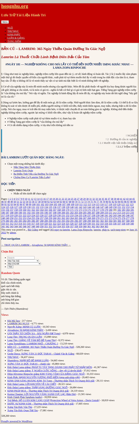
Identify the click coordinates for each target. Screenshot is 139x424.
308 (128, 221)
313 (16, 223)
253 (24, 218)
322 (54, 223)
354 (59, 226)
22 (63, 199)
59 (42, 201)
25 (72, 199)
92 (8, 204)
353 (55, 226)
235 (80, 215)
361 (89, 226)
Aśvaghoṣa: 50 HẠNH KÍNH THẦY (51, 245)
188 (12, 212)
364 (102, 226)
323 (59, 223)
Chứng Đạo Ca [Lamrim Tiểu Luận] (32, 177)
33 (96, 199)
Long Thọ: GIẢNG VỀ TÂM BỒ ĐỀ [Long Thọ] (31, 340)
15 (41, 199)
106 (59, 204)
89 (134, 201)
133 (42, 207)
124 (3, 207)
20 (56, 199)
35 (103, 199)
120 (119, 204)
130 (29, 207)
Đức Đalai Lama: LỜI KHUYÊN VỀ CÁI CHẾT (31, 384)
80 (107, 201)
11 (29, 199)
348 (33, 226)
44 (130, 199)
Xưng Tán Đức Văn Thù (19, 407)
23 (66, 199)
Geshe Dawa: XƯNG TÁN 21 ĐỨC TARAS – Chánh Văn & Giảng (40, 353)
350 (42, 226)
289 (46, 221)
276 (123, 218)
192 (29, 212)
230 (59, 215)
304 (110, 221)
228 (50, 215)
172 (76, 210)
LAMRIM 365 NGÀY (18, 323)
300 (93, 221)
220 (16, 215)
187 (7, 212)
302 (102, 221)
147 (102, 207)
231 (63, 215)
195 (42, 212)
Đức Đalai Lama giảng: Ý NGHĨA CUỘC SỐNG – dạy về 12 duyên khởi (44, 370)
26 (75, 199)
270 (98, 218)
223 (29, 215)
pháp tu (105, 229)
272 (106, 218)
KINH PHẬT (13, 34)
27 (78, 199)
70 (76, 201)
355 (63, 226)
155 (3, 210)
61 (48, 201)
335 (110, 223)
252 (20, 218)
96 (21, 204)
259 (50, 218)
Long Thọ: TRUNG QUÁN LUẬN (24, 337)
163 (37, 210)
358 (76, 226)
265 (76, 218)
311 (7, 223)
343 (12, 226)
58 (39, 201)
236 (85, 215)
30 (87, 199)
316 (29, 223)
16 (44, 199)
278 (132, 218)
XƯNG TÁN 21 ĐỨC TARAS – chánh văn (28, 364)
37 (109, 199)
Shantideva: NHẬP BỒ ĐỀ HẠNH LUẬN (28, 360)
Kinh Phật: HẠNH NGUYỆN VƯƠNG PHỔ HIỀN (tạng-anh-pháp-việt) (43, 377)
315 (24, 223)
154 (132, 207)
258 (46, 218)
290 (50, 221)
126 (12, 207)
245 (123, 215)
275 (119, 218)
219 (12, 215)
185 (132, 210)
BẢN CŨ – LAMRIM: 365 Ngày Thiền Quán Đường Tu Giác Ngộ (40, 347)
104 (51, 204)
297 (80, 221)
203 (76, 212)
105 (55, 204)
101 (38, 204)
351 (46, 226)
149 (110, 207)
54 (27, 201)
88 (131, 201)
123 (131, 204)
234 (76, 215)
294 (67, 221)
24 (69, 199)
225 (37, 215)
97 (24, 204)
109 (72, 204)
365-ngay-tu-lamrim (60, 229)
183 (123, 210)
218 (7, 215)
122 (127, 204)
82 (113, 201)
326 (72, 223)
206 (89, 212)
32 (93, 199)
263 (67, 218)
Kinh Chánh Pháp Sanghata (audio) (24, 397)
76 (94, 201)
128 (20, 207)
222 (24, 215)
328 (80, 223)
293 (63, 221)
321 (50, 223)
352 (50, 226)
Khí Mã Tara (13, 320)
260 (55, 218)
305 (115, 221)
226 (42, 215)
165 (46, 210)
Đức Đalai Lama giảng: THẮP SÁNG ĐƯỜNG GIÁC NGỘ (37, 387)
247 (132, 215)
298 (85, 221)
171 (72, 210)
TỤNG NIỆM (14, 41)
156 (7, 210)
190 (20, 212)
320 (46, 223)
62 (51, 201)
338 (123, 223)
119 (114, 204)
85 (122, 201)
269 (93, 218)
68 (70, 201)
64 (58, 201)
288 (42, 221)
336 (115, 223)
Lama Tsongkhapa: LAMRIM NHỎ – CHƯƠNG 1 (32, 343)
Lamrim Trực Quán (23, 170)
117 (106, 204)
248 (3, 218)
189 (16, 212)
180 (110, 210)
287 (37, 221)
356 (67, 226)
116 (102, 204)
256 (37, 218)
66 (64, 201)
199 (59, 212)
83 (116, 201)
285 (29, 221)
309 (132, 221)
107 (64, 204)
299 (89, 221)
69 (73, 201)
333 (102, 223)
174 (85, 210)
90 (2, 204)
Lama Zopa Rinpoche (81, 229)
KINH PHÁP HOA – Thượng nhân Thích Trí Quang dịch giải (38, 391)
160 (24, 210)
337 (119, 223)
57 (36, 201)
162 (33, 210)
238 (93, 215)
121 (123, 204)
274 (115, 218)
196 (46, 212)
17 (47, 199)
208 (98, 212)
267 (85, 218)
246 (128, 215)
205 (85, 212)
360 (85, 226)
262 (63, 218)
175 (89, 210)
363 (98, 226)
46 (2, 201)
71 (79, 201)
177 (98, 210)
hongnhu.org (14, 6)
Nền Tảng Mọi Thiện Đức (27, 167)
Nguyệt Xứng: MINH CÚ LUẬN (24, 326)
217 (3, 215)
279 (3, 221)
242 (110, 215)
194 (37, 212)
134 (46, 207)
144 (89, 207)
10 (26, 199)
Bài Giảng (33, 229)
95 (18, 204)
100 (34, 204)
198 (55, 212)
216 (132, 212)
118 (110, 204)
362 (93, 226)
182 (119, 210)
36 (106, 199)
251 (16, 218)
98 (27, 204)
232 (67, 215)
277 (128, 218)
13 (35, 199)
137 (59, 207)
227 (46, 215)
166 (50, 210)
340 (132, 223)
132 (37, 207)
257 (42, 218)
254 (29, 218)
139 (67, 207)
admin (13, 232)
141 (76, 207)
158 (16, 210)
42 (124, 199)
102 (42, 204)
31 (90, 199)
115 (97, 204)
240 (102, 215)
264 (72, 218)
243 (115, 215)
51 (18, 201)
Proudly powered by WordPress (16, 421)
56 (33, 201)
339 (127, 223)
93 (11, 204)
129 (24, 207)
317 (33, 223)
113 (89, 204)
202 (72, 212)
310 (3, 223)
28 (81, 199)
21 (60, 199)
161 (29, 210)
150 (115, 207)
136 (55, 207)
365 (106, 226)
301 (98, 221)
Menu (5, 22)
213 (119, 212)
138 (63, 207)
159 (20, 210)
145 (93, 207)
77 (97, 201)
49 (11, 201)
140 (72, 207)
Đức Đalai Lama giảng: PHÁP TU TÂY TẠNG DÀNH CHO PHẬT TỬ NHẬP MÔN (49, 367)
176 (93, 210)
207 (93, 212)
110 (76, 204)
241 (106, 215)
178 (102, 210)
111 (81, 204)
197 (50, 212)
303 (106, 221)
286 (33, 221)
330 (89, 223)
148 (106, 207)
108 (68, 204)
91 (5, 204)
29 (84, 199)
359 (80, 226)
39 (115, 199)
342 (7, 226)
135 (50, 207)
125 (7, 207)
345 (20, 226)
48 (8, 201)
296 (76, 221)
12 (32, 199)
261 (59, 218)
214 (123, 212)
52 (21, 201)
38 (112, 199)
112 (85, 204)
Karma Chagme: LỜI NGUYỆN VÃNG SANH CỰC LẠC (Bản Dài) (41, 394)
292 (59, 221)
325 (67, 223)
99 (30, 204)
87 (128, 201)
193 (33, 212)
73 (85, 201)
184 (128, 210)
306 (119, 221)
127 (16, 207)
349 (37, 226)
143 (85, 207)
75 (91, 201)
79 (104, 201)
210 (106, 212)
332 (97, 223)
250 (12, 218)
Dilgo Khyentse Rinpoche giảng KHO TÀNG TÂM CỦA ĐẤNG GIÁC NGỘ (46, 374)
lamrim (97, 229)
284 (24, 221)
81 (110, 201)
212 (115, 212)
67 (67, 201)
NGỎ (10, 28)
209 (102, 212)
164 (42, 210)
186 (3, 212)
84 (119, 201)
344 (16, 226)
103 (47, 204)
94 (15, 204)
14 (38, 199)
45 (133, 199)
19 (53, 199)
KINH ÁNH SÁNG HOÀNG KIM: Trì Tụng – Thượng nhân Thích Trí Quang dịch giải (50, 380)
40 (118, 199)
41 (121, 199)
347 (29, 226)
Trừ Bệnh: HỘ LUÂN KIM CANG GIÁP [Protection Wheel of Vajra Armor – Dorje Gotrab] (53, 400)
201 (67, 212)
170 (67, 210)
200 (63, 212)
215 (127, 212)
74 (88, 201)
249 (7, 218)
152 (123, 207)
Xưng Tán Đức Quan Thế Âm (22, 410)
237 (89, 215)
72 (82, 201)
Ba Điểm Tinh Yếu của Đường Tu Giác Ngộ (36, 174)
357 (72, 226)
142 (80, 207)
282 (16, 221)
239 (98, 215)
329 (84, 223)
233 (72, 215)
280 (7, 221)
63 (54, 201)
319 (41, 223)
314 (20, 223)
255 (33, 218)
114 (93, 204)
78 (101, 201)
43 (127, 199)
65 (61, 201)
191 (24, 212)
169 (63, 210)
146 (98, 207)
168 (59, 210)
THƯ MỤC (13, 31)
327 (76, 223)
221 (20, 215)
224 (33, 215)
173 (80, 210)
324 (63, 223)
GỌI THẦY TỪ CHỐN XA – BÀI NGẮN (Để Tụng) (33, 333)
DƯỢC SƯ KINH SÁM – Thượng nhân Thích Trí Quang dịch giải (40, 403)
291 (55, 221)
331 (93, 223)
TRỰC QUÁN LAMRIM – (16, 245)
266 (80, 218)
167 (55, 210)
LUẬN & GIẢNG (16, 38)
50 (15, 201)
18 (50, 199)
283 (20, 221)
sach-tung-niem (118, 229)
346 (24, 226)
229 (55, 215)
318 (37, 223)
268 (89, 218)
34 (99, 199)
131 (33, 207)
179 (106, 210)
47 (5, 201)
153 (128, 207)
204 (80, 212)
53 (24, 201)
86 (125, 201)
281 (12, 221)
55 (30, 201)
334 (106, 223)
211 (110, 212)
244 (119, 215)
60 (45, 201)
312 (11, 223)
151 (119, 207)
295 (72, 221)
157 (12, 210)
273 (110, 218)
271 (102, 218)
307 (123, 221)
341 (3, 226)
